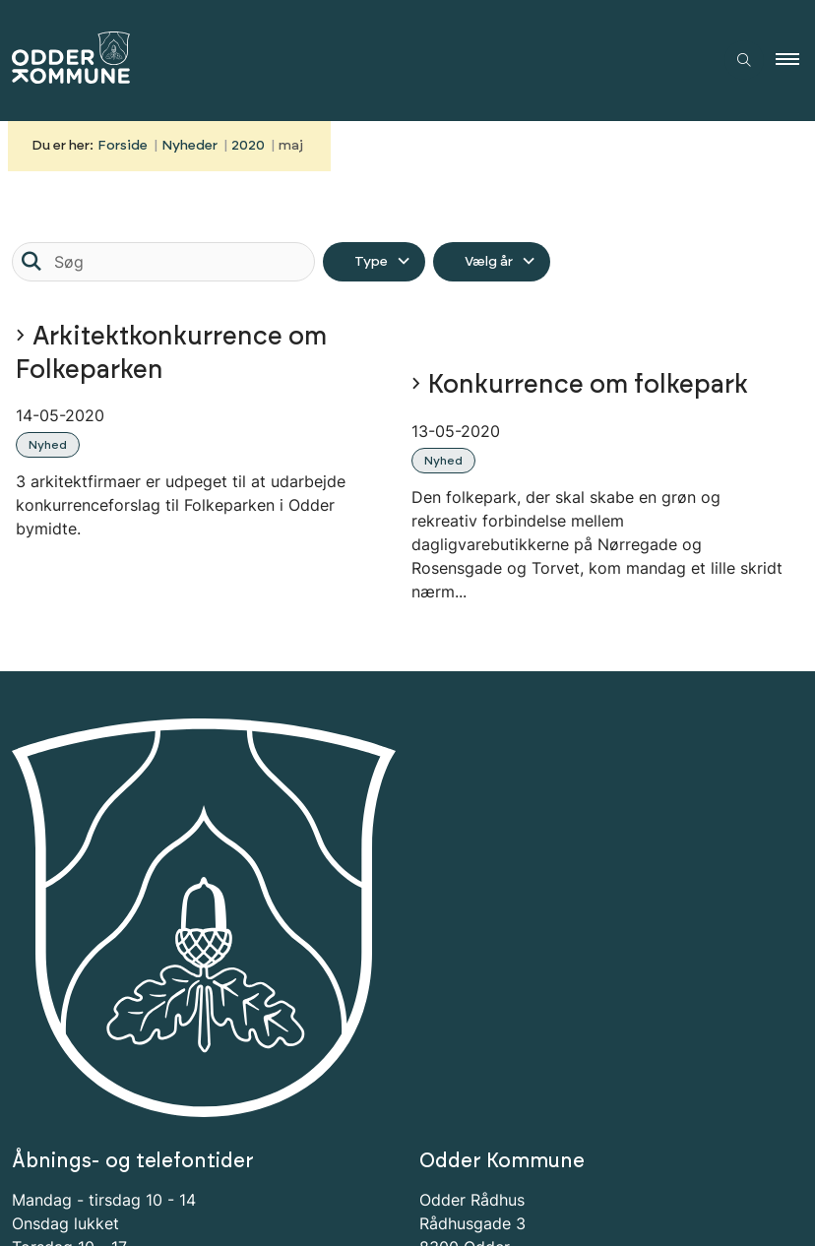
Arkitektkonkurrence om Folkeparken (171, 353)
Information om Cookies (118, 1009)
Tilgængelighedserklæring (127, 985)
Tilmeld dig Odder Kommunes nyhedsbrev (187, 1097)
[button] (795, 60)
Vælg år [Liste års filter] (489, 262)
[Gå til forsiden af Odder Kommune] (348, 60)
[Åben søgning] (744, 60)
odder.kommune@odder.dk (575, 918)
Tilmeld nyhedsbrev (123, 1154)
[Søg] (163, 261)
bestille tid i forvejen (107, 942)
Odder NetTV (520, 965)
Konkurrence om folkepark (588, 385)
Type (371, 262)
